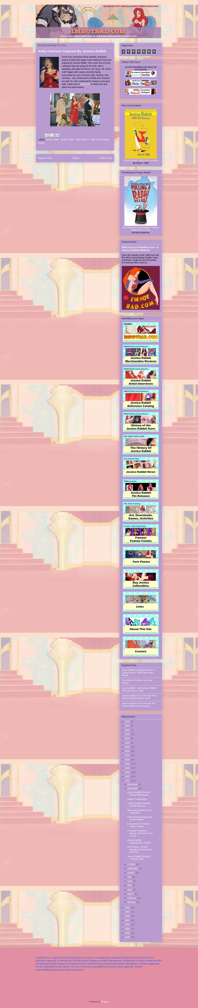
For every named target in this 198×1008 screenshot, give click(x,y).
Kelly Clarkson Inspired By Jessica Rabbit (139, 818)
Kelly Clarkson (82, 139)
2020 (128, 742)
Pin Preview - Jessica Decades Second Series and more (140, 849)
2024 (128, 725)
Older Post (106, 158)
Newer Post (45, 158)
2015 (128, 764)
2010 (128, 907)
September (133, 868)
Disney (49, 139)
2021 (128, 738)
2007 (128, 920)
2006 (128, 924)
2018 (128, 751)
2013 (128, 772)
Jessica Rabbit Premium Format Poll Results (139, 793)
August (131, 872)
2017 (128, 755)
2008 (128, 916)
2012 (128, 776)
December (133, 784)
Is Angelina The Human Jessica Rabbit (138, 825)
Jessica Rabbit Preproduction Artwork (139, 841)
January (132, 902)
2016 (128, 759)
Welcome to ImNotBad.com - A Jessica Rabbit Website (140, 249)
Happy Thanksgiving (137, 799)
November (133, 788)
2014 (128, 768)
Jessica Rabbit (67, 139)
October (132, 864)
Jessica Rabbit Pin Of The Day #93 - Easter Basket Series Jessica (139, 704)
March (131, 894)
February (132, 898)
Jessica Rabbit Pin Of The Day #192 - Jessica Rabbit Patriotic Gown (140, 696)
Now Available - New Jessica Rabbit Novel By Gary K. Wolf (139, 689)
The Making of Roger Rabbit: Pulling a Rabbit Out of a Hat (141, 228)
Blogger (104, 1001)
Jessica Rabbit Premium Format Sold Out (139, 804)
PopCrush (85, 84)
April (130, 889)
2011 (128, 780)
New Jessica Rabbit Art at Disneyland (139, 811)
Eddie (56, 139)
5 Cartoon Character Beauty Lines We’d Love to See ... (140, 833)
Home (75, 158)
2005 (128, 928)
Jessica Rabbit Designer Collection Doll (139, 857)
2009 (128, 912)
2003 (128, 937)
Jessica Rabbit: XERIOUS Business (141, 160)
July (130, 877)
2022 (128, 734)
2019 (128, 747)
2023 (128, 730)
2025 (128, 721)
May (130, 885)
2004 (128, 933)
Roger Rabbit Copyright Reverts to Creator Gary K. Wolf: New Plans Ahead (138, 673)
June (130, 881)
